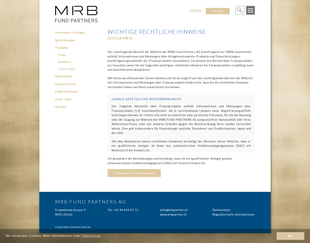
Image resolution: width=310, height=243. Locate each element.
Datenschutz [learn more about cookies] (91, 235)
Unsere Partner (66, 84)
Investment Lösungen (70, 32)
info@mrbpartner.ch (174, 210)
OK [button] (290, 235)
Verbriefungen (65, 40)
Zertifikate (64, 61)
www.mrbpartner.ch (173, 214)
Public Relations (66, 91)
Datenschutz (221, 210)
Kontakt (217, 11)
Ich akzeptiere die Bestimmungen (134, 173)
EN (199, 10)
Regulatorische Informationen (233, 214)
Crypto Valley (66, 69)
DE (192, 10)
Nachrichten (63, 76)
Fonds (62, 55)
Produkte (61, 47)
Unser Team (63, 99)
